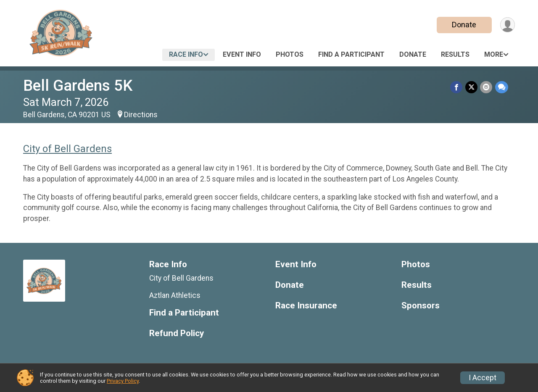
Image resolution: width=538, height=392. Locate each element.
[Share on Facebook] (457, 87)
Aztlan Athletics (174, 295)
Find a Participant (351, 54)
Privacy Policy (123, 381)
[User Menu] (507, 25)
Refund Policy (176, 333)
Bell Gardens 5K (77, 85)
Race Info (186, 54)
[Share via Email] (486, 87)
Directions (141, 114)
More (493, 54)
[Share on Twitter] (472, 87)
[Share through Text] (501, 87)
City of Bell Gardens (67, 149)
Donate (463, 24)
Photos (289, 54)
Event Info (242, 54)
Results (455, 54)
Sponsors (420, 305)
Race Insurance (306, 305)
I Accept (482, 378)
